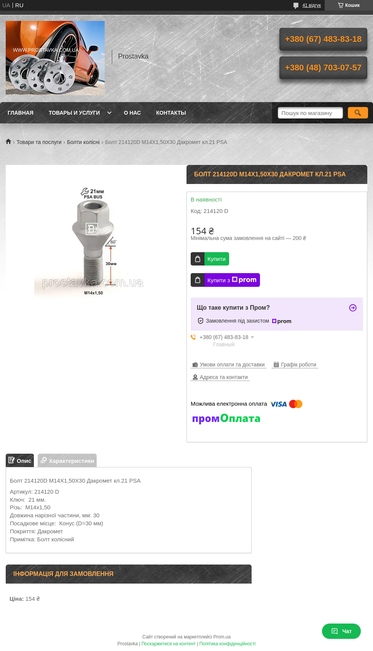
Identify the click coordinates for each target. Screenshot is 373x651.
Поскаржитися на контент (169, 643)
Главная (20, 113)
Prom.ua (222, 637)
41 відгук (312, 5)
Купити (216, 259)
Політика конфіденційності (227, 643)
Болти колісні (83, 142)
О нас (132, 113)
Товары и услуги (74, 113)
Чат (341, 631)
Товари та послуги (38, 142)
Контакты (171, 113)
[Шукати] (358, 112)
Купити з (232, 280)
